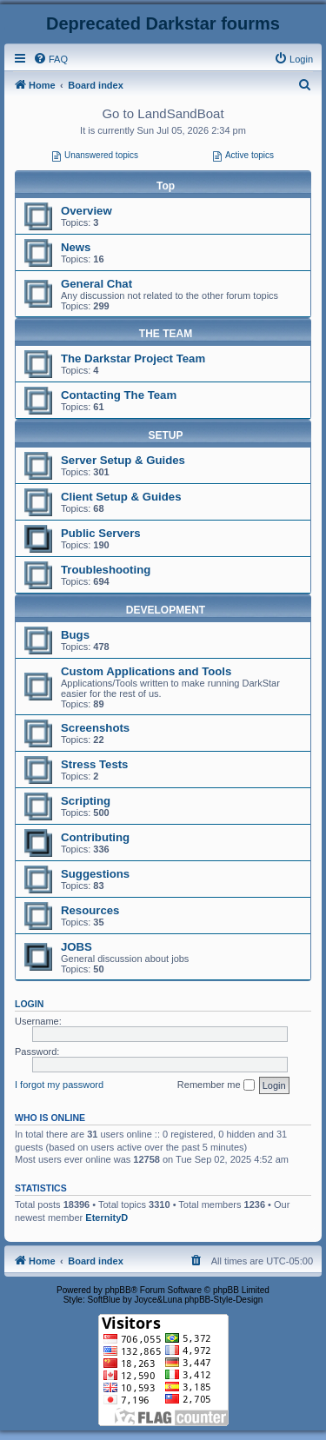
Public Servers (101, 533)
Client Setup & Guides (121, 496)
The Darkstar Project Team (133, 358)
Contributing (95, 837)
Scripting (85, 800)
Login (29, 1004)
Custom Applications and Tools (146, 671)
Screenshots (95, 727)
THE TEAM (165, 334)
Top (165, 186)
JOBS (76, 946)
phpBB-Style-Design (223, 1299)
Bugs (75, 634)
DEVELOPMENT (165, 610)
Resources (90, 910)
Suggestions (95, 873)
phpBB (118, 1290)
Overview (86, 210)
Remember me (216, 1085)
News (75, 247)
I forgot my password (59, 1084)
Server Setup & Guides (123, 460)
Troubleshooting (105, 569)
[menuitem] (50, 59)
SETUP (165, 435)
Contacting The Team (118, 394)
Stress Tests (94, 764)
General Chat (96, 283)
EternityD (106, 1217)
